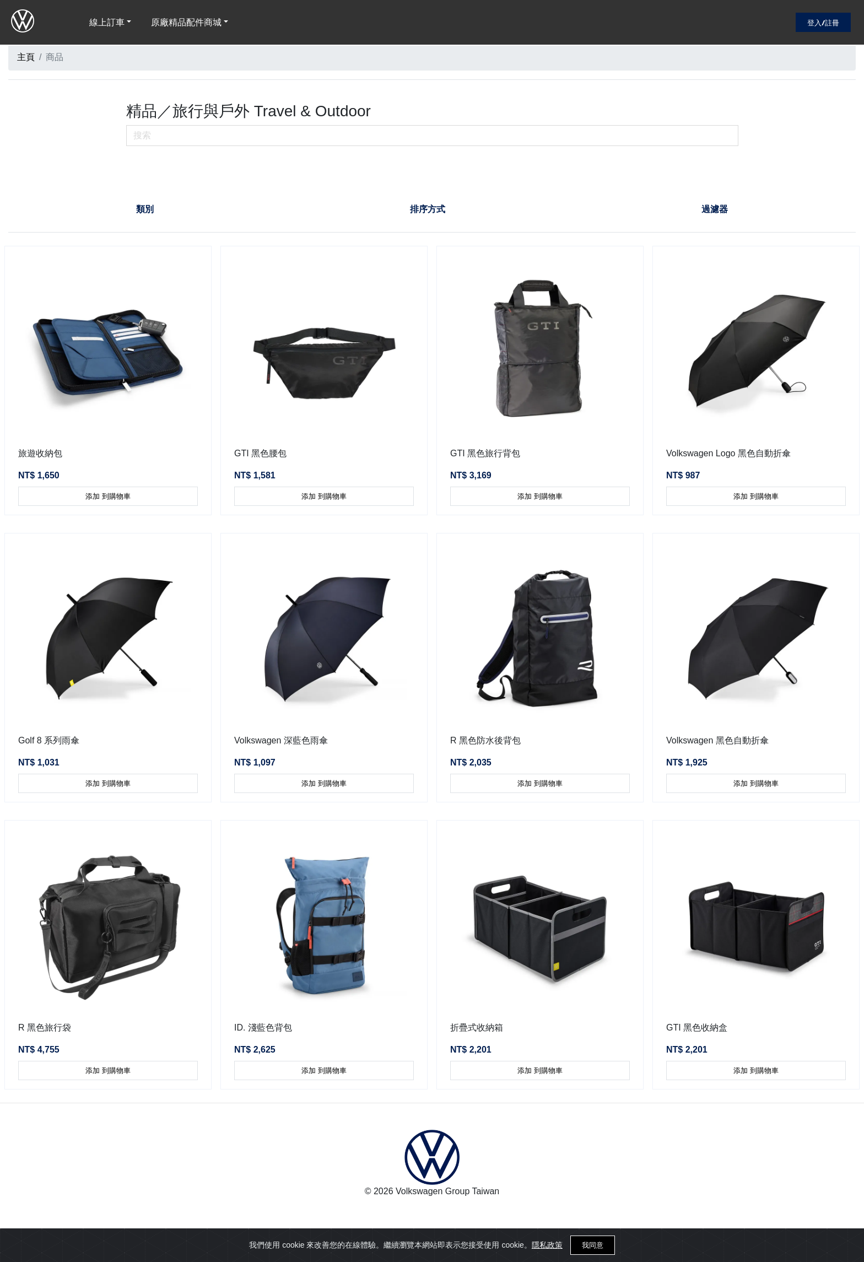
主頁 (26, 57)
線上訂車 (107, 22)
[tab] (145, 209)
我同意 (592, 1245)
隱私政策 (547, 1245)
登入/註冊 (823, 22)
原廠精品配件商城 (186, 22)
